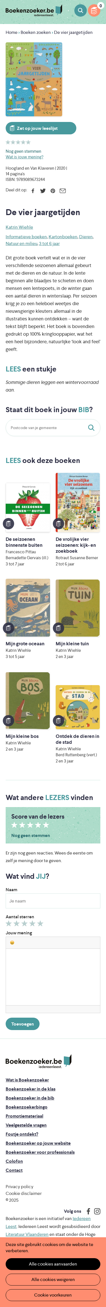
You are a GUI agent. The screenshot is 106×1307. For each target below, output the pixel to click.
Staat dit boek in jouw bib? (92, 427)
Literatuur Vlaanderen (27, 1234)
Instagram (95, 1211)
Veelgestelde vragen (26, 1125)
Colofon (14, 1161)
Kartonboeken (63, 237)
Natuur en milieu (21, 243)
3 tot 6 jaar (49, 243)
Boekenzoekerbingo (26, 1107)
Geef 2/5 (17, 925)
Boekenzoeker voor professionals (40, 1152)
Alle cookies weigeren (53, 1279)
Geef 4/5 (33, 925)
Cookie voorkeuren (53, 1295)
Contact (14, 1170)
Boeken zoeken (80, 10)
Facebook (33, 190)
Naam (11, 890)
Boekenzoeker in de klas (30, 1089)
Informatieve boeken (26, 237)
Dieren (86, 237)
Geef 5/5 (41, 925)
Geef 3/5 (25, 925)
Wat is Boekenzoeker (27, 1080)
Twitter (43, 190)
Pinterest (53, 190)
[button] (12, 942)
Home (12, 32)
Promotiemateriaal (24, 1116)
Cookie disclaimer (24, 1193)
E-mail (63, 190)
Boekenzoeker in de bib (30, 1098)
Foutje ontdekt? (22, 1134)
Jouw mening (19, 933)
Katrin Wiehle (19, 227)
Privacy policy (19, 1187)
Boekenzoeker (34, 10)
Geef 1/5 (9, 925)
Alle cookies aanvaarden (53, 1264)
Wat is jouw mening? (24, 156)
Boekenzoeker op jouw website (38, 1143)
